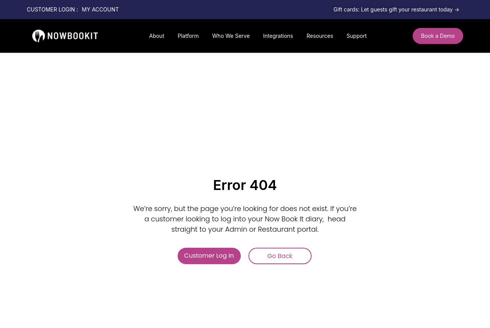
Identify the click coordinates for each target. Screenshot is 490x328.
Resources (320, 35)
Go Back (279, 256)
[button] (438, 36)
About (156, 35)
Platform (188, 35)
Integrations (278, 35)
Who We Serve (231, 35)
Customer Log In (209, 255)
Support (356, 35)
